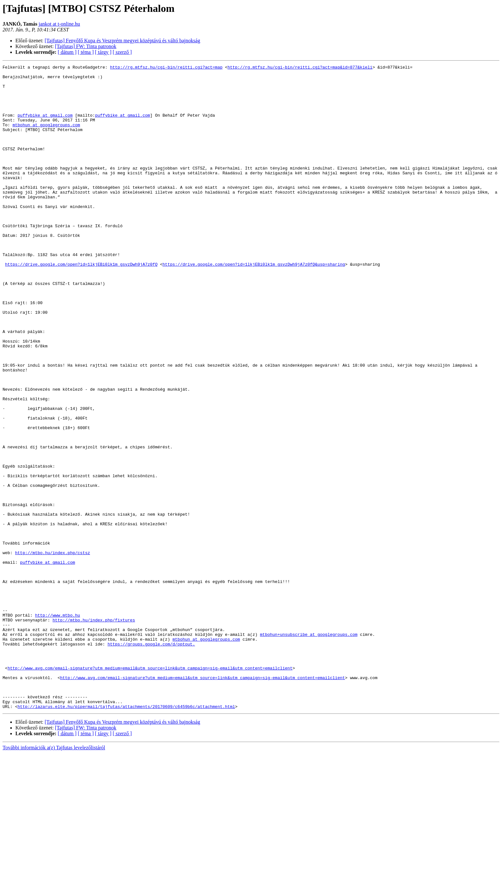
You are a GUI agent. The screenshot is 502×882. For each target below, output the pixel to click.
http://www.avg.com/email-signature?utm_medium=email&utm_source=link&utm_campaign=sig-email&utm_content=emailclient (150, 789)
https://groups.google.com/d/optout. (151, 760)
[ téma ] (86, 52)
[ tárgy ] (103, 52)
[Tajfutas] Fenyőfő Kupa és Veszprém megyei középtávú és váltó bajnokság (122, 40)
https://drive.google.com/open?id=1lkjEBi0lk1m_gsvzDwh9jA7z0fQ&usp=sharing (253, 304)
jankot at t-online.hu (59, 24)
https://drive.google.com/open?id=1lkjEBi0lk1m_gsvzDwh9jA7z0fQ (81, 304)
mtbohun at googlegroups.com (46, 137)
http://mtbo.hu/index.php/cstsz (52, 650)
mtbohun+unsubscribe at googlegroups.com (308, 749)
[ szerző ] (122, 52)
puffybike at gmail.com (45, 126)
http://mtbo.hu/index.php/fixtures (94, 731)
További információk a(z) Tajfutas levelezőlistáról (54, 876)
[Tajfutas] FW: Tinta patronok (86, 46)
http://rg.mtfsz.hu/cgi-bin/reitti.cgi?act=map (166, 68)
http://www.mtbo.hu (57, 725)
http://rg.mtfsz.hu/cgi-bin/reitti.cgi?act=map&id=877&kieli (299, 68)
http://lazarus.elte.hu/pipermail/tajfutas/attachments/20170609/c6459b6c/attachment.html (126, 835)
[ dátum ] (67, 52)
